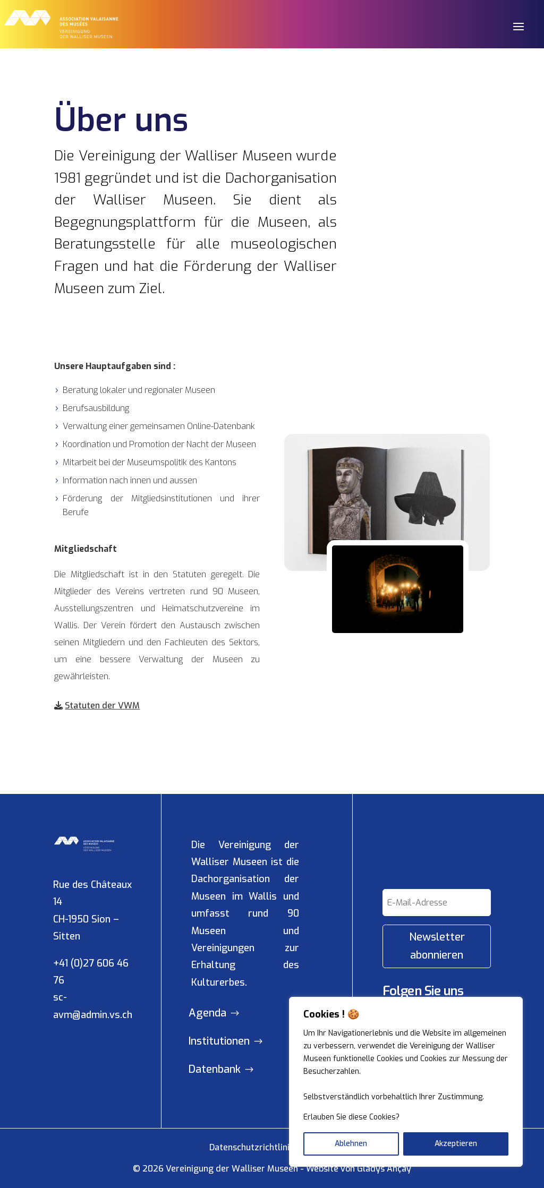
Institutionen (219, 1041)
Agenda (207, 1013)
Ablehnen (351, 1144)
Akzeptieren (456, 1144)
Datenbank (215, 1069)
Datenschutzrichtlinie (251, 1147)
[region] (406, 1082)
